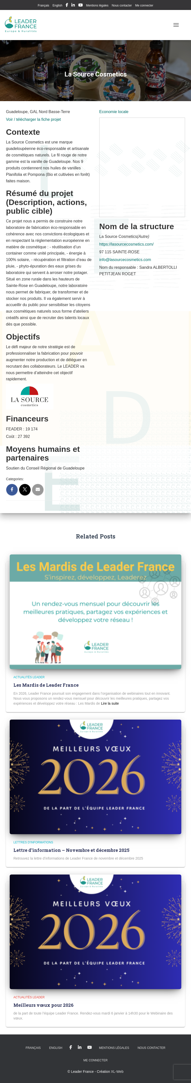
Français (43, 5)
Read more (109, 703)
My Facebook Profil (67, 5)
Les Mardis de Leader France (46, 685)
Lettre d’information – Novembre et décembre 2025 (71, 850)
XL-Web (117, 1072)
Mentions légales (97, 5)
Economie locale (113, 112)
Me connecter (144, 5)
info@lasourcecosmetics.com (125, 260)
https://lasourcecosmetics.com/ (126, 244)
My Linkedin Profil (73, 5)
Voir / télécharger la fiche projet (33, 119)
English (57, 5)
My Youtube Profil (80, 5)
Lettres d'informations (33, 842)
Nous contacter (122, 5)
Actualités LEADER (29, 677)
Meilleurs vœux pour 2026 (43, 1005)
